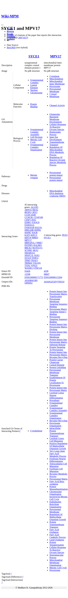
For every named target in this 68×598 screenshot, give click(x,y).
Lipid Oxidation (56, 540)
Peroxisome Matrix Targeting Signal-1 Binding (58, 311)
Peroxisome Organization (55, 424)
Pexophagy (54, 400)
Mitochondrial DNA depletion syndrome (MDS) (57, 193)
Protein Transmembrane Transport (56, 524)
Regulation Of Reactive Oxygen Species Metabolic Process (57, 161)
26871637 (22, 37)
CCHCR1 (29, 217)
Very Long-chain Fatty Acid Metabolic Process (57, 453)
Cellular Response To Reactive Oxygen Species (57, 127)
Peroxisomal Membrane (55, 90)
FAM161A (29, 225)
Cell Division (36, 137)
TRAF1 (34, 260)
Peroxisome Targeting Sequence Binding (58, 319)
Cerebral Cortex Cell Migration (56, 439)
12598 (27, 274)
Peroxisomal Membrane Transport (55, 372)
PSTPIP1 (29, 245)
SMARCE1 (30, 253)
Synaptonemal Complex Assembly (36, 132)
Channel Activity (57, 105)
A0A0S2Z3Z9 (50, 281)
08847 (46, 274)
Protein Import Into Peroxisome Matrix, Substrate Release (58, 342)
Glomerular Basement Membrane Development (55, 118)
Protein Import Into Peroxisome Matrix (58, 389)
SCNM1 (28, 250)
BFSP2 (28, 212)
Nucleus (34, 90)
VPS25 (34, 265)
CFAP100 (38, 217)
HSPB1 (37, 230)
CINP (27, 220)
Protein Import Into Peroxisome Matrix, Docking (58, 327)
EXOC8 (35, 222)
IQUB (34, 232)
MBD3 (35, 237)
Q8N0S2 (29, 283)
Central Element (34, 86)
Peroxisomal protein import (55, 173)
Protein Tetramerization (56, 543)
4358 (46, 271)
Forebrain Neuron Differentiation (57, 459)
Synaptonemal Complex (36, 81)
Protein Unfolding (57, 367)
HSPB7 (28, 232)
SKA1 (35, 250)
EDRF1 (28, 222)
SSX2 (36, 255)
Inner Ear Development (55, 138)
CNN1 (33, 220)
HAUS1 (38, 227)
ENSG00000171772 (34, 277)
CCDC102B (30, 215)
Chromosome (36, 93)
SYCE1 (34, 56)
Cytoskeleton (36, 431)
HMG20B (29, 230)
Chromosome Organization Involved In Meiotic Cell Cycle (58, 495)
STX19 (28, 258)
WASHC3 (29, 268)
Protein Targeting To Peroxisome (57, 348)
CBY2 (34, 212)
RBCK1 (28, 248)
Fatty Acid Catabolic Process (57, 536)
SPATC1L (29, 255)
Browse (10, 31)
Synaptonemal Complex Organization (36, 147)
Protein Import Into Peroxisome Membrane (58, 334)
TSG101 (37, 263)
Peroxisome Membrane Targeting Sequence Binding (58, 303)
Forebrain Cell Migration (56, 470)
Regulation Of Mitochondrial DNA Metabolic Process (56, 151)
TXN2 (27, 265)
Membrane (54, 96)
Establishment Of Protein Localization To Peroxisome (57, 381)
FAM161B (29, 227)
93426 (27, 271)
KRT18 (28, 237)
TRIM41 (29, 263)
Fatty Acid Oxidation (54, 530)
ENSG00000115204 (53, 277)
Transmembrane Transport (56, 143)
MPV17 (55, 56)
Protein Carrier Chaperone (56, 361)
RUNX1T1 (37, 248)
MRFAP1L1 (30, 242)
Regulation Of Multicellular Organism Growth (57, 517)
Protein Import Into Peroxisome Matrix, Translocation (58, 294)
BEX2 (35, 210)
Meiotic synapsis (34, 176)
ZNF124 (38, 268)
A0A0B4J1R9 (31, 280)
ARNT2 (28, 210)
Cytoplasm (54, 76)
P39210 (60, 281)
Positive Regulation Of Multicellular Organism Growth (58, 446)
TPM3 (27, 260)
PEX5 (65, 235)
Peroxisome (54, 86)
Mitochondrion (56, 79)
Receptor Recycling (58, 420)
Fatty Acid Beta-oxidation (56, 482)
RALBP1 (38, 245)
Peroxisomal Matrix (58, 479)
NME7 (39, 242)
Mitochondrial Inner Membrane (57, 82)
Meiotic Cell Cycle (58, 567)
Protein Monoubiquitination (58, 487)
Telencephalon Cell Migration (58, 465)
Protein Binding (34, 105)
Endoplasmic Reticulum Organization (55, 504)
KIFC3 (34, 235)
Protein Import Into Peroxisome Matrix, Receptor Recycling (58, 354)
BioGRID (11, 47)
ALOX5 (34, 207)
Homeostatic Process (55, 133)
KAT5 (27, 235)
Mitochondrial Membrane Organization (55, 562)
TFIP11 (35, 258)
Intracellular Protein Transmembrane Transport (56, 432)
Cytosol (53, 94)
